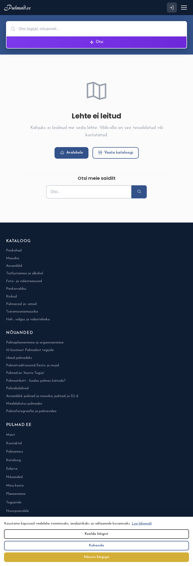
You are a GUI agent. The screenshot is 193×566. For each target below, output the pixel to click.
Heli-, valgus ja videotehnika (28, 319)
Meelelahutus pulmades (24, 404)
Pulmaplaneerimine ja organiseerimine (35, 342)
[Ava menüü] (184, 8)
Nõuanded (14, 477)
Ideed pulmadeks (19, 358)
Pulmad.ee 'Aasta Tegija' (25, 373)
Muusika (12, 258)
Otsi (96, 42)
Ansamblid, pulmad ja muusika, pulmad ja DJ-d (42, 396)
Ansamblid (14, 266)
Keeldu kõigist (96, 534)
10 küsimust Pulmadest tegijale (30, 350)
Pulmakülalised (17, 388)
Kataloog (13, 460)
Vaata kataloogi (115, 153)
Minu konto (15, 486)
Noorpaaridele (17, 511)
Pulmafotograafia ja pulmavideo (31, 411)
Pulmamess (14, 452)
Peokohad (14, 250)
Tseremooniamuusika (22, 312)
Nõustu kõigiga (96, 557)
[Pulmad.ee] (18, 8)
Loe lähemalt (142, 524)
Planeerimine (15, 494)
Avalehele (71, 153)
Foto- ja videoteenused (24, 281)
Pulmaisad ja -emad (21, 304)
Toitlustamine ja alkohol (24, 273)
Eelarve (12, 469)
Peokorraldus (16, 289)
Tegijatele (13, 502)
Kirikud (11, 296)
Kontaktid (14, 443)
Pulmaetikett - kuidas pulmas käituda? (36, 381)
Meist (10, 435)
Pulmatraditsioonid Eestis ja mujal (32, 365)
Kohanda (96, 545)
